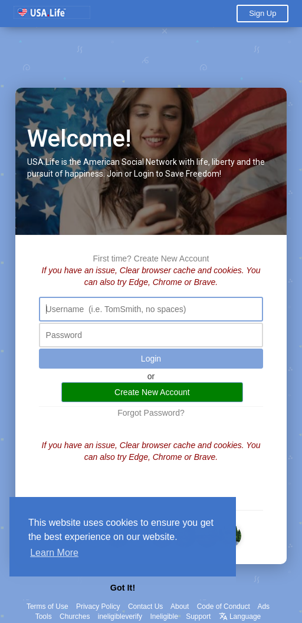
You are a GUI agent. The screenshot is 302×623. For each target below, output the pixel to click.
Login (151, 358)
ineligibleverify (120, 616)
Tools (43, 616)
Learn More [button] (54, 553)
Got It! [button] (122, 587)
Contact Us (145, 606)
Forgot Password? (151, 412)
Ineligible (164, 616)
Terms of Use (47, 606)
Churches (75, 616)
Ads (263, 606)
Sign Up (262, 13)
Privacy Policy (98, 606)
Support (198, 616)
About (179, 606)
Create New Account (171, 258)
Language (240, 616)
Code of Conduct (223, 606)
